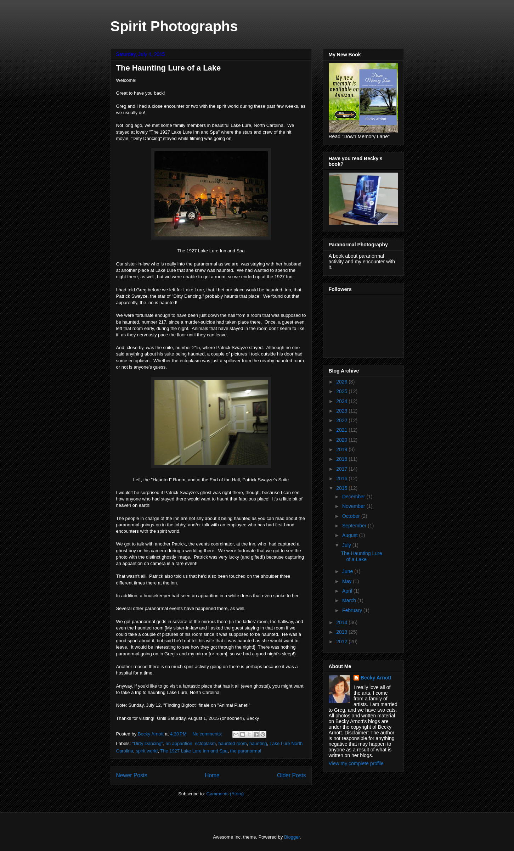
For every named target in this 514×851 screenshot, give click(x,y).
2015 (342, 488)
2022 (342, 420)
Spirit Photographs (174, 26)
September (355, 525)
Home (212, 775)
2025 (342, 391)
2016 (342, 478)
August (350, 535)
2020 (342, 440)
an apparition (179, 743)
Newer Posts (131, 775)
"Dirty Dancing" (147, 743)
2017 (342, 469)
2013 (342, 632)
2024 (342, 401)
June (348, 571)
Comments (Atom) (225, 793)
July (347, 545)
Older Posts (291, 775)
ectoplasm (205, 743)
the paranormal (245, 751)
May (347, 581)
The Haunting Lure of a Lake (168, 67)
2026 (342, 382)
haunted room (232, 743)
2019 (342, 449)
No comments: (207, 734)
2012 (342, 641)
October (351, 516)
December (354, 496)
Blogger (292, 837)
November (354, 506)
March (349, 600)
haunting (258, 743)
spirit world (147, 751)
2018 (342, 459)
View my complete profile (356, 763)
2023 (342, 411)
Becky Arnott (376, 678)
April (348, 591)
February (352, 610)
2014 (342, 622)
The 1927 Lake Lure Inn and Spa (193, 751)
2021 (342, 430)
